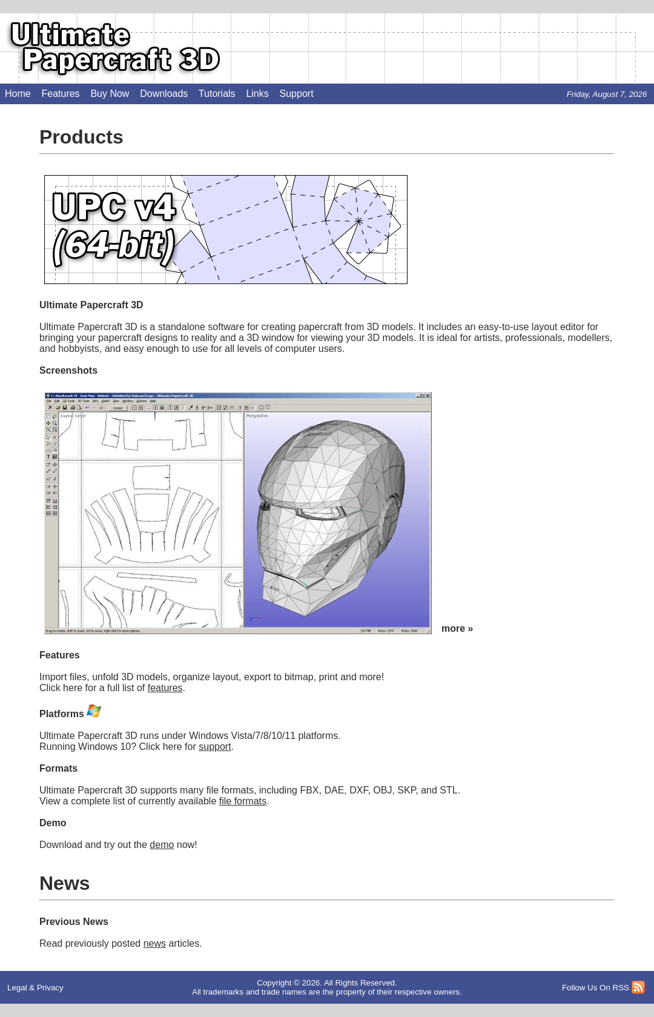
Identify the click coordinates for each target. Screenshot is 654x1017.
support (215, 746)
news (155, 943)
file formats (242, 801)
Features (60, 93)
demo (162, 845)
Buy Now (109, 93)
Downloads (164, 93)
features (165, 688)
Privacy (50, 987)
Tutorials (217, 93)
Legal (17, 987)
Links (257, 93)
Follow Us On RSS (595, 987)
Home (18, 93)
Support (297, 93)
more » (457, 628)
